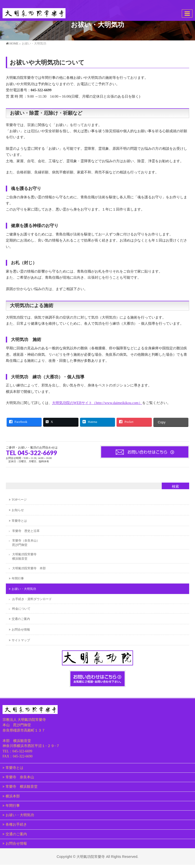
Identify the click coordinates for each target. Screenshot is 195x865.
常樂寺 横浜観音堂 (22, 786)
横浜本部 (13, 796)
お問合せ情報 (21, 629)
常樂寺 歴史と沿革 (26, 531)
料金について (21, 608)
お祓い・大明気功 (24, 589)
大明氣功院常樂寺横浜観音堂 (24, 556)
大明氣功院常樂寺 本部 (29, 568)
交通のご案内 (21, 619)
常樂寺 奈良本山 (20, 777)
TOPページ (19, 499)
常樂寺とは (19, 521)
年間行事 (18, 578)
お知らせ (18, 510)
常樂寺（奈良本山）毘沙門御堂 (26, 543)
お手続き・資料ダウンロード (32, 599)
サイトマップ (21, 640)
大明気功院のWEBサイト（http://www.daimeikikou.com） (97, 403)
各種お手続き (16, 824)
